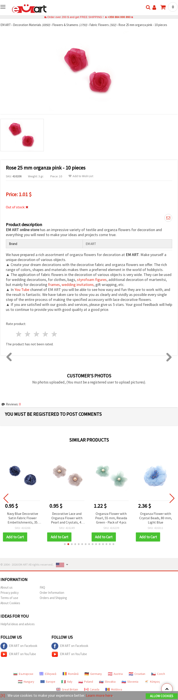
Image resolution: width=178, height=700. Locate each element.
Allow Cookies (161, 696)
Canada (91, 689)
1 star (19, 334)
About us (6, 587)
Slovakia (107, 682)
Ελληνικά (47, 674)
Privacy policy (9, 593)
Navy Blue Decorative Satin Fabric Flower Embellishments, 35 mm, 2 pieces (66, 518)
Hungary (26, 682)
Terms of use (9, 598)
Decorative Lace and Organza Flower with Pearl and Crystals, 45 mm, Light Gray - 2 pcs (111, 518)
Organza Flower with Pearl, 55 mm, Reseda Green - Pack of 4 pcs (155, 517)
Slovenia (130, 682)
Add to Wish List (81, 176)
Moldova (113, 689)
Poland (85, 682)
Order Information (52, 593)
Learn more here (99, 695)
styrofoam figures (92, 279)
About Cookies (10, 603)
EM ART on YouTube (18, 654)
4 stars (45, 334)
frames (54, 284)
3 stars (36, 334)
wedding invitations (78, 284)
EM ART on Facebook (18, 646)
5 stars (54, 334)
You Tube (22, 289)
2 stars (27, 334)
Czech (158, 674)
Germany (93, 674)
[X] (2, 695)
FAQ (42, 587)
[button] (65, 544)
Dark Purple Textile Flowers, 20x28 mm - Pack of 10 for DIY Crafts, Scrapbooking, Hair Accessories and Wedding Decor (22, 518)
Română (70, 674)
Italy (66, 682)
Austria (115, 674)
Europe (47, 681)
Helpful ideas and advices (17, 624)
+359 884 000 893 (119, 17)
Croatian (137, 674)
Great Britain (67, 689)
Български (23, 674)
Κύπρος (152, 681)
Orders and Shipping (53, 598)
